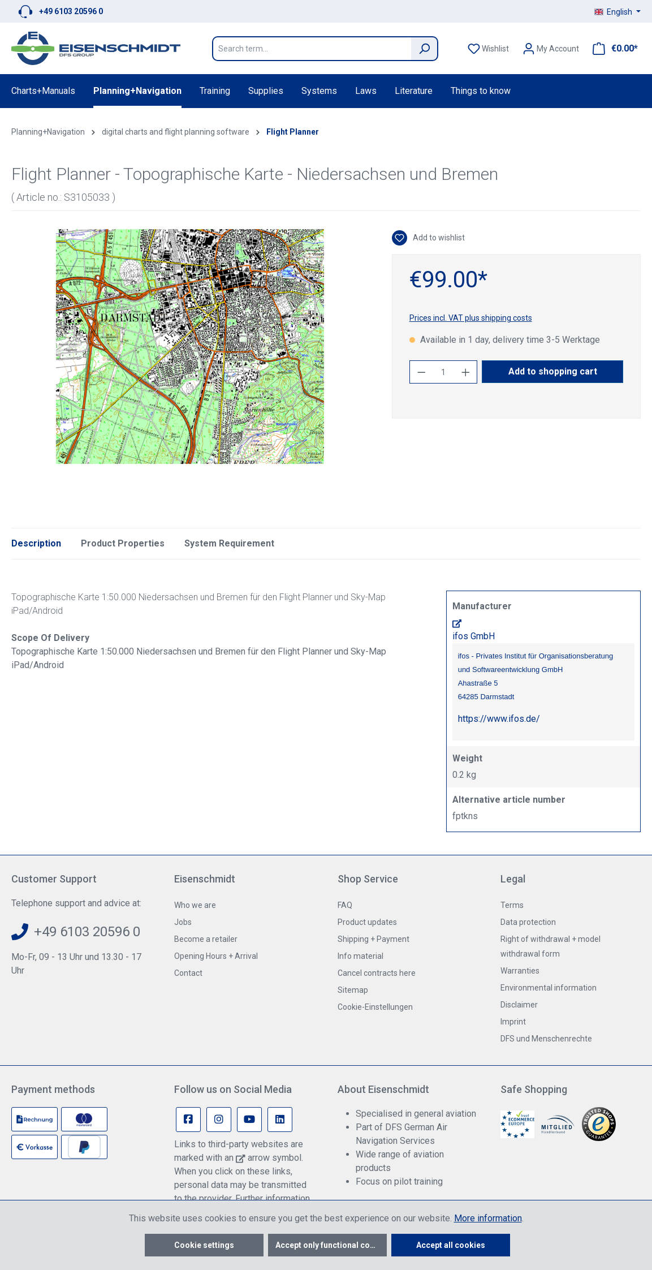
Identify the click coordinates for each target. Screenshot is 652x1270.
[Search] (424, 48)
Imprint (513, 1021)
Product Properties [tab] (123, 543)
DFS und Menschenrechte (546, 1038)
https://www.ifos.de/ (499, 718)
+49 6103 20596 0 (71, 11)
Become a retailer (206, 939)
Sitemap (353, 990)
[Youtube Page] (249, 1119)
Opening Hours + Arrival (216, 956)
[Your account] (551, 48)
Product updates (367, 922)
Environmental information (548, 987)
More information (488, 1218)
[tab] (36, 543)
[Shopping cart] (612, 48)
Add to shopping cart (552, 371)
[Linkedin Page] (280, 1119)
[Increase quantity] (466, 372)
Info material (360, 956)
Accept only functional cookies (331, 1245)
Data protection (528, 922)
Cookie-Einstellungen (375, 1006)
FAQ (345, 905)
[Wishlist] (488, 48)
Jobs (183, 922)
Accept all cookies (450, 1245)
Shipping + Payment (373, 939)
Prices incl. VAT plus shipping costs (470, 317)
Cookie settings (204, 1245)
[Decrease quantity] (421, 372)
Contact (188, 973)
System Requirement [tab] (229, 543)
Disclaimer (519, 1004)
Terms (512, 905)
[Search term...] (311, 48)
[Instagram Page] (219, 1119)
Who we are (195, 905)
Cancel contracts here (377, 973)
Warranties (519, 970)
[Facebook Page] (188, 1119)
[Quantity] (443, 372)
